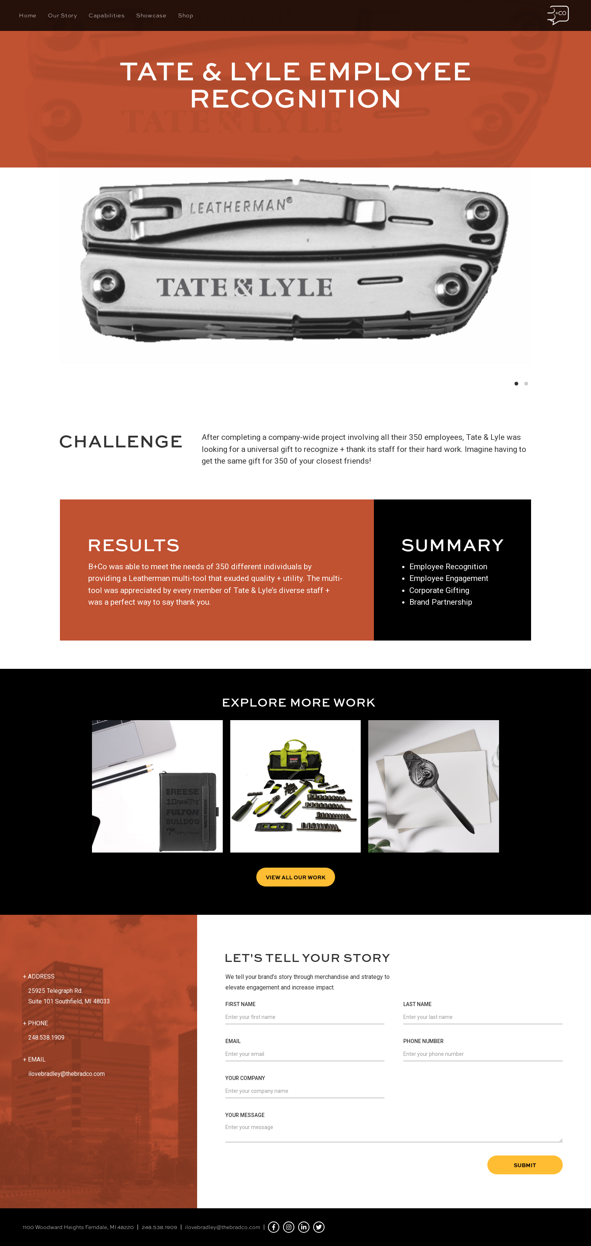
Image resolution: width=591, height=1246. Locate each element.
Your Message (245, 1115)
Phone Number (423, 1041)
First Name (240, 1004)
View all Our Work (296, 877)
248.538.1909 (159, 1227)
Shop (185, 15)
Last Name (417, 1004)
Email (232, 1041)
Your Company (245, 1078)
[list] (295, 257)
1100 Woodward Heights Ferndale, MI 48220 (78, 1227)
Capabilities (107, 15)
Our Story (62, 15)
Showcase (151, 15)
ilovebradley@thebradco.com (66, 1073)
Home (28, 15)
